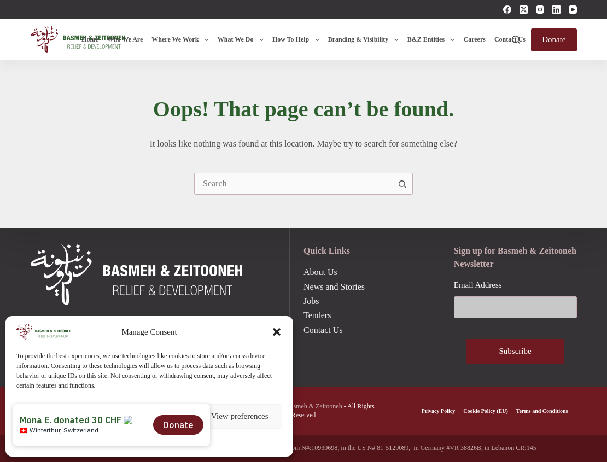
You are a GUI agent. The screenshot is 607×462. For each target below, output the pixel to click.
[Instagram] (540, 9)
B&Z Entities (433, 39)
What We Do (243, 39)
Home (89, 39)
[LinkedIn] (556, 9)
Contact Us (510, 39)
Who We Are (125, 39)
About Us (320, 272)
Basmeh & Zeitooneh (314, 406)
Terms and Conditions (542, 411)
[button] (276, 331)
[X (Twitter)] (524, 9)
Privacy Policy (438, 411)
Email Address (478, 284)
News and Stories (334, 286)
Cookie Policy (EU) (485, 411)
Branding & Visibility (365, 39)
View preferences (239, 416)
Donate (553, 39)
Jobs (311, 301)
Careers (474, 39)
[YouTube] (573, 9)
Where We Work (182, 39)
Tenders (317, 315)
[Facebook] (507, 9)
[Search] (516, 40)
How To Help (298, 39)
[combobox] (293, 184)
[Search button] (402, 183)
